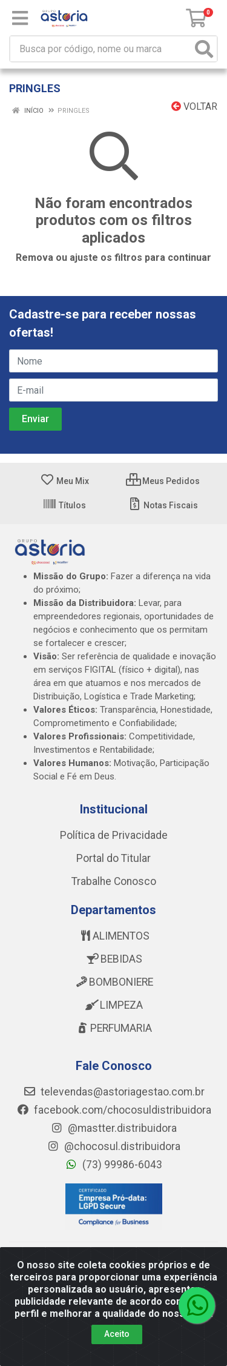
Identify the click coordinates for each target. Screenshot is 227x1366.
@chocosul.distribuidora (113, 1146)
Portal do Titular (113, 858)
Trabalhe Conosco (113, 881)
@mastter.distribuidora (113, 1128)
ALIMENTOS (113, 936)
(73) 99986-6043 (113, 1165)
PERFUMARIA (113, 1028)
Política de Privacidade (114, 835)
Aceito (117, 1334)
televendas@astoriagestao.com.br (114, 1092)
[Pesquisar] (204, 48)
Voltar (194, 106)
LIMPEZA (114, 1005)
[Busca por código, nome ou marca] (101, 48)
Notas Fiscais (162, 505)
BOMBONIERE (113, 982)
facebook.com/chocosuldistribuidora (113, 1110)
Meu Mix (64, 481)
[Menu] (20, 18)
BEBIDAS (113, 959)
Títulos (64, 505)
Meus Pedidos (163, 481)
